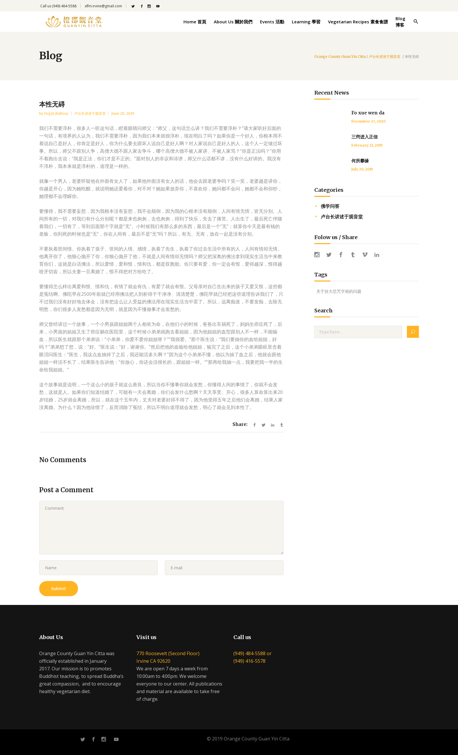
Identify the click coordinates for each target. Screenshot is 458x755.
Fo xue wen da (367, 113)
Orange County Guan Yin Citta (340, 56)
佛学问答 (330, 206)
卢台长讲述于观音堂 (384, 56)
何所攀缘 (360, 160)
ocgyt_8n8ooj (56, 113)
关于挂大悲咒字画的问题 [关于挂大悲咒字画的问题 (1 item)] (338, 291)
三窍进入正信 (364, 137)
